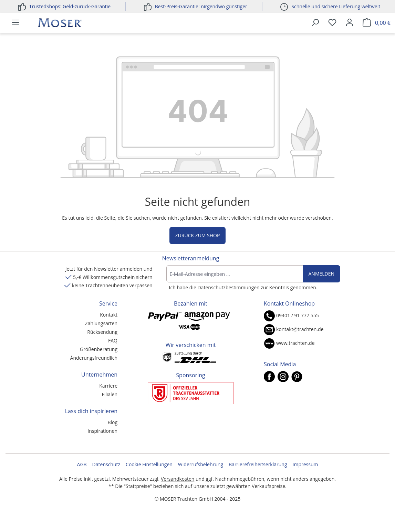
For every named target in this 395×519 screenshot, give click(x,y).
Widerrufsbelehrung (200, 464)
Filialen (109, 394)
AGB (82, 464)
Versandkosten (177, 479)
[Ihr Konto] (349, 23)
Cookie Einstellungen (149, 464)
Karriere (108, 385)
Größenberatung (98, 349)
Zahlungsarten (101, 323)
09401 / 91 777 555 (297, 315)
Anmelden (322, 273)
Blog (112, 422)
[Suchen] (315, 23)
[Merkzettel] (332, 23)
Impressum (305, 464)
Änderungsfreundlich (93, 358)
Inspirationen (102, 431)
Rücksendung (102, 332)
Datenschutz (106, 464)
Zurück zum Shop (197, 235)
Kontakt (108, 314)
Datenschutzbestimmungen (228, 287)
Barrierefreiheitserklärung (258, 464)
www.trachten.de (295, 343)
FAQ (112, 340)
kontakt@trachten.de (299, 329)
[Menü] (15, 23)
